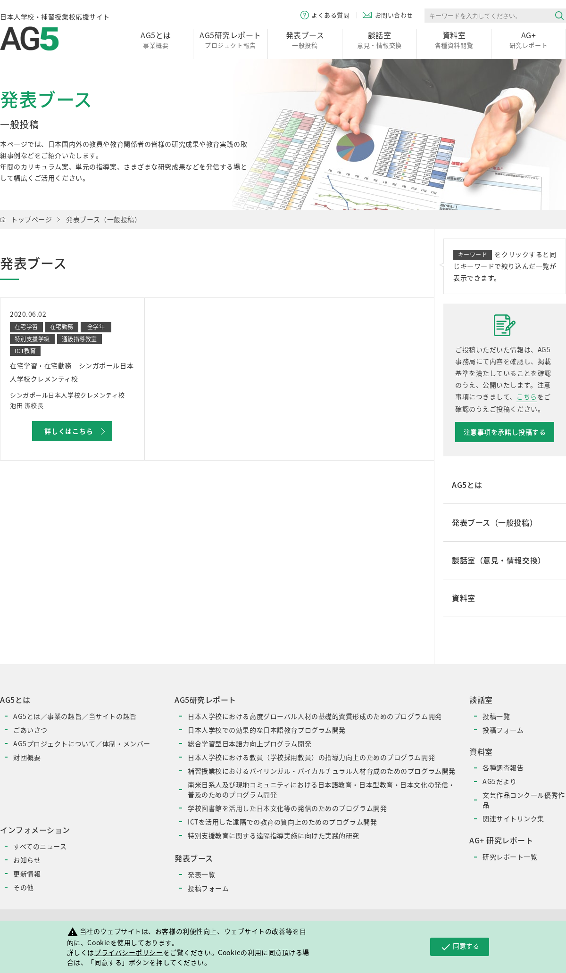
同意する (459, 946)
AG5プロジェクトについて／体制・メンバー (81, 743)
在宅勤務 (62, 326)
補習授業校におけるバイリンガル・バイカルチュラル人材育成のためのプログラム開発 (322, 770)
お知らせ (27, 860)
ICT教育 (25, 350)
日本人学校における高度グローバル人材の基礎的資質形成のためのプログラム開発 (315, 716)
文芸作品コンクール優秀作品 (524, 799)
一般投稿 (305, 39)
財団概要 (27, 757)
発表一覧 (201, 874)
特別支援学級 (32, 339)
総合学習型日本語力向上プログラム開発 (249, 743)
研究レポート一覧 (510, 856)
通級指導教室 (79, 339)
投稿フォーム (208, 888)
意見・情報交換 (379, 39)
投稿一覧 (496, 716)
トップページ (31, 219)
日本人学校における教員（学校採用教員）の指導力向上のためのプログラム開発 (311, 757)
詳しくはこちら (68, 431)
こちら (526, 396)
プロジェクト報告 (230, 39)
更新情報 (27, 873)
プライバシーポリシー (128, 952)
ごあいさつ (30, 729)
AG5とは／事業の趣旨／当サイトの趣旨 (75, 716)
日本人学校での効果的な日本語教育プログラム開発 (267, 729)
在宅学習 (26, 326)
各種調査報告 (503, 767)
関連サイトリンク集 (513, 818)
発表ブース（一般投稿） (103, 219)
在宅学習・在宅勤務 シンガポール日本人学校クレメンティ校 (71, 372)
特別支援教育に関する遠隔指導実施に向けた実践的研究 (273, 835)
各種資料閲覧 (454, 39)
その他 (23, 887)
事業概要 (156, 39)
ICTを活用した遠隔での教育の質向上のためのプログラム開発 (282, 821)
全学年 (96, 326)
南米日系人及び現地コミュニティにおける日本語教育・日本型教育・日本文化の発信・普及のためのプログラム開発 (321, 789)
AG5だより (499, 781)
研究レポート (528, 39)
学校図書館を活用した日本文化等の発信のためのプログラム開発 (287, 808)
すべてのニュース (40, 846)
